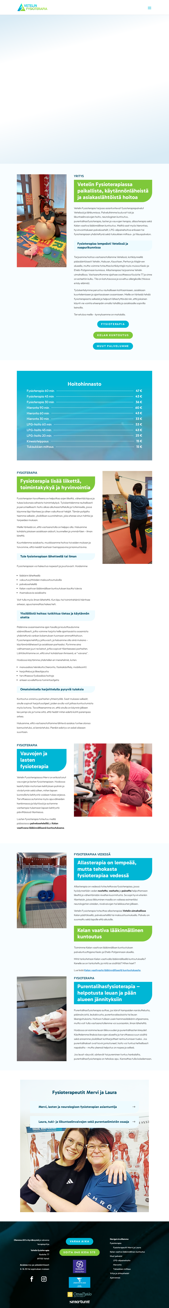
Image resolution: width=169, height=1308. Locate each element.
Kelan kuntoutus (113, 335)
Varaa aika (79, 1241)
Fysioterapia (113, 324)
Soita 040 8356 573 (79, 1252)
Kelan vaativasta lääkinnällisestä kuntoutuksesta (112, 970)
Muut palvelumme (113, 346)
